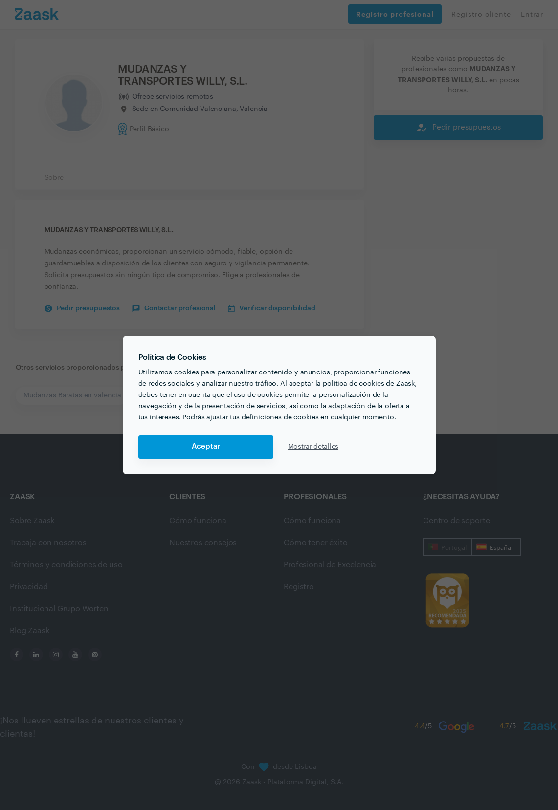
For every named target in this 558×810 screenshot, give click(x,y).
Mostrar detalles (313, 446)
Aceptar (206, 446)
